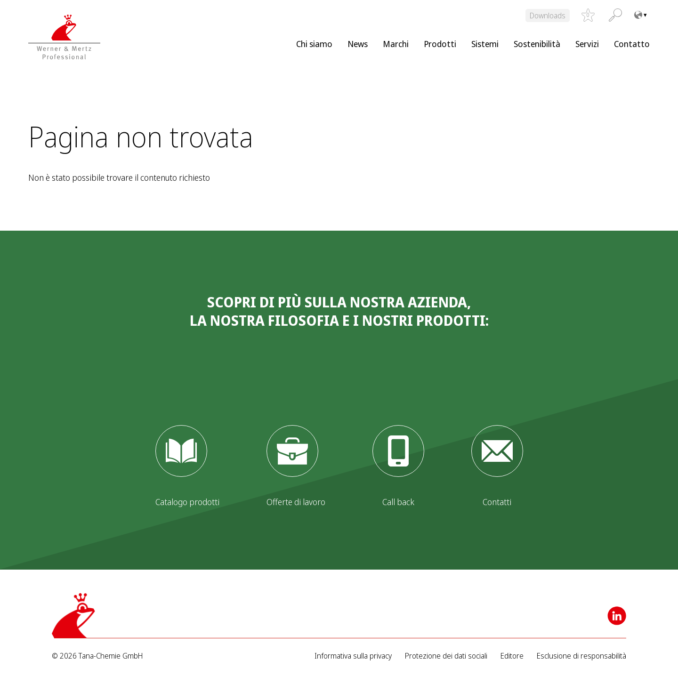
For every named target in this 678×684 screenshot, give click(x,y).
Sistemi (485, 43)
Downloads (547, 15)
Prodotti (440, 43)
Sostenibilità (537, 43)
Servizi (587, 43)
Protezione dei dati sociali (446, 656)
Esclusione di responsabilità (581, 656)
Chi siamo (314, 43)
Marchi (396, 43)
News (357, 43)
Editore (512, 656)
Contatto (632, 43)
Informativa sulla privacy (353, 656)
